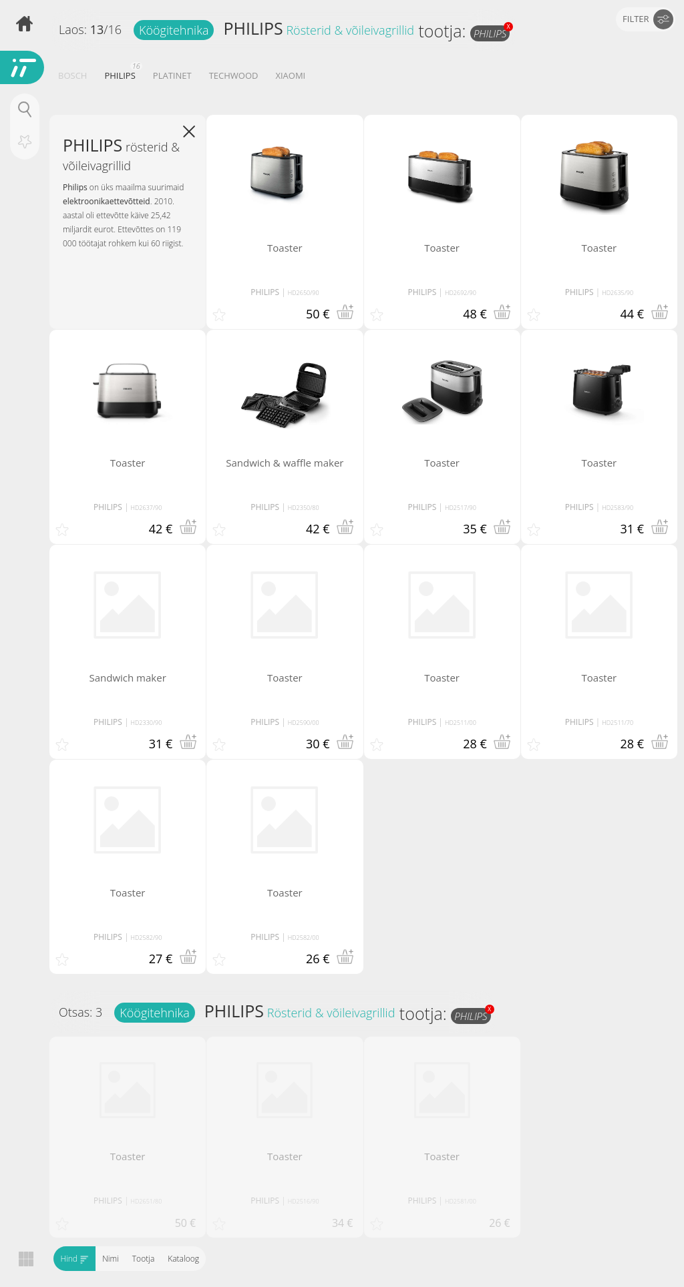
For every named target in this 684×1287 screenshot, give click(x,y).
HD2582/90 (146, 937)
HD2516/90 (303, 1201)
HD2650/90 (303, 292)
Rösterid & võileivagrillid (350, 30)
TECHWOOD (234, 75)
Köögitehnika (173, 30)
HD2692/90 (460, 292)
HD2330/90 (146, 722)
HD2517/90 (460, 507)
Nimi (110, 1258)
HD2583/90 (617, 507)
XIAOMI (290, 75)
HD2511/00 (460, 722)
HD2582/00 (303, 937)
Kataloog (183, 1258)
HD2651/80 (146, 1201)
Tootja (143, 1258)
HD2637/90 (146, 507)
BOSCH (72, 75)
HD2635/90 (617, 292)
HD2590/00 (303, 722)
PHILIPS (253, 28)
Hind (74, 1258)
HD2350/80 (303, 507)
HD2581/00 (460, 1201)
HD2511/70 (617, 722)
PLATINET (172, 75)
